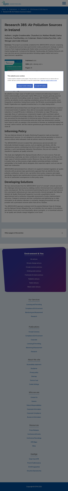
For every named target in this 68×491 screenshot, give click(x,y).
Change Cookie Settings (24, 85)
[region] (34, 81)
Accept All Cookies (40, 85)
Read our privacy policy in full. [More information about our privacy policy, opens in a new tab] (48, 80)
